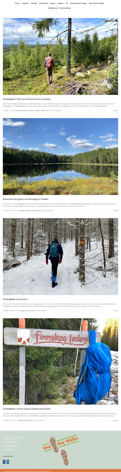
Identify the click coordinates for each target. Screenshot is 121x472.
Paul (7, 110)
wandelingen (30, 110)
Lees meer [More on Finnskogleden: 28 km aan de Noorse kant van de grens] (115, 110)
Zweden (43, 110)
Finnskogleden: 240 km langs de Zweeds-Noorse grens (27, 409)
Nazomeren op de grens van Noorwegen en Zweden (25, 199)
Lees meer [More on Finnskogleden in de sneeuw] (115, 310)
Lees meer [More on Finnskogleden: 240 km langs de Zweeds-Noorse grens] (115, 420)
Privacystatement (8, 449)
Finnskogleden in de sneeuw (15, 299)
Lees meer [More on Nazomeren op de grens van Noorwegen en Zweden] (115, 210)
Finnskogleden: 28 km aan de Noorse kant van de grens (27, 99)
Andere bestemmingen (21, 110)
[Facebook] (4, 462)
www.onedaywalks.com (10, 446)
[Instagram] (8, 462)
